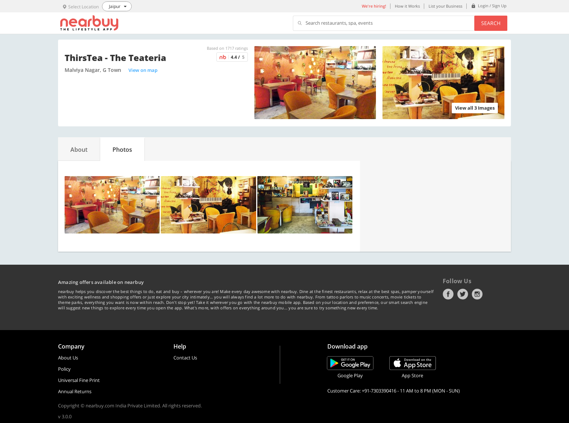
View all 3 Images (475, 108)
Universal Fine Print (79, 380)
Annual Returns (74, 391)
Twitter (462, 294)
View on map (142, 70)
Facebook (448, 294)
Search (490, 23)
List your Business (445, 6)
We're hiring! (374, 6)
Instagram (477, 294)
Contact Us (185, 357)
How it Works (407, 6)
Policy (64, 369)
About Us (68, 357)
